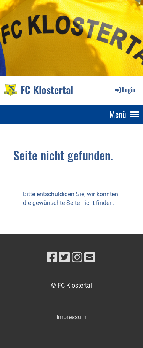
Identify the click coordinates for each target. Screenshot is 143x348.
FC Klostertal (47, 90)
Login (124, 89)
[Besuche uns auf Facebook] (52, 257)
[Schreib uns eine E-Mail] (89, 257)
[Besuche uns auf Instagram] (77, 257)
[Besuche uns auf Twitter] (64, 257)
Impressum (71, 317)
